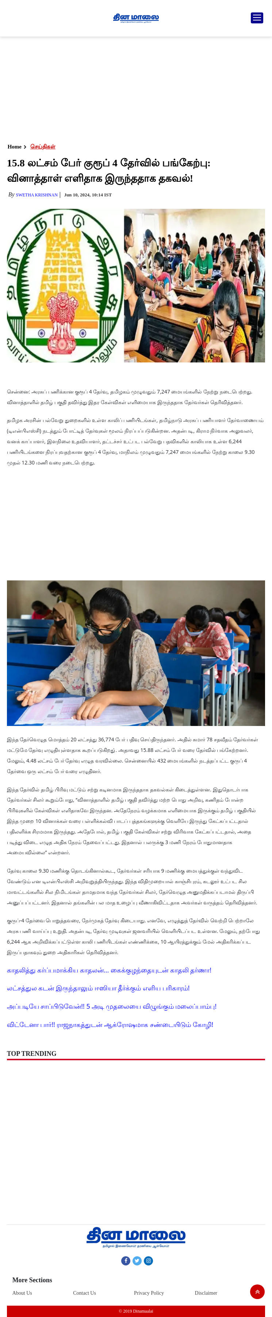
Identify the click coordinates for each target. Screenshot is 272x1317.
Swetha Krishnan (37, 194)
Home (15, 147)
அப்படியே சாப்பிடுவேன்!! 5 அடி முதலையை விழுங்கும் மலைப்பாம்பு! (112, 1006)
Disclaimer (206, 1293)
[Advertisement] (136, 88)
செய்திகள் (42, 147)
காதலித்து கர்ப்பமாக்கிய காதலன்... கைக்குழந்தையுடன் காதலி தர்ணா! (109, 970)
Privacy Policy (149, 1293)
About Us (22, 1293)
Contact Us (84, 1293)
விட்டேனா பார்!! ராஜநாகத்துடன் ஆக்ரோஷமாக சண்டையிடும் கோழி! (110, 1024)
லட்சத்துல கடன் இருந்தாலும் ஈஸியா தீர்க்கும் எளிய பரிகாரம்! (98, 987)
